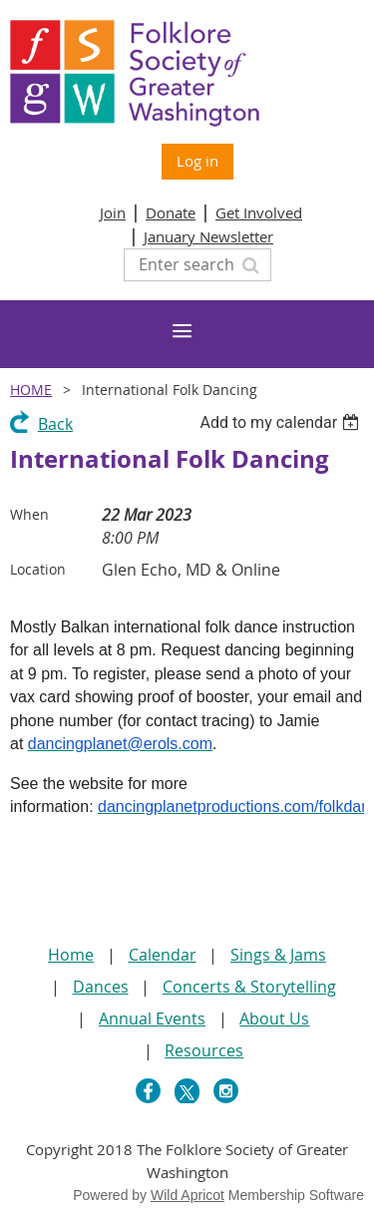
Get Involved (258, 212)
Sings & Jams (278, 955)
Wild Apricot (187, 1195)
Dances (101, 987)
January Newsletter (208, 236)
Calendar (162, 955)
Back (55, 424)
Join (113, 212)
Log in (197, 161)
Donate (170, 212)
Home (31, 389)
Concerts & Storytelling (249, 987)
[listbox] (281, 422)
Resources (204, 1050)
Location (38, 569)
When (29, 514)
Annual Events (152, 1018)
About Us (274, 1018)
